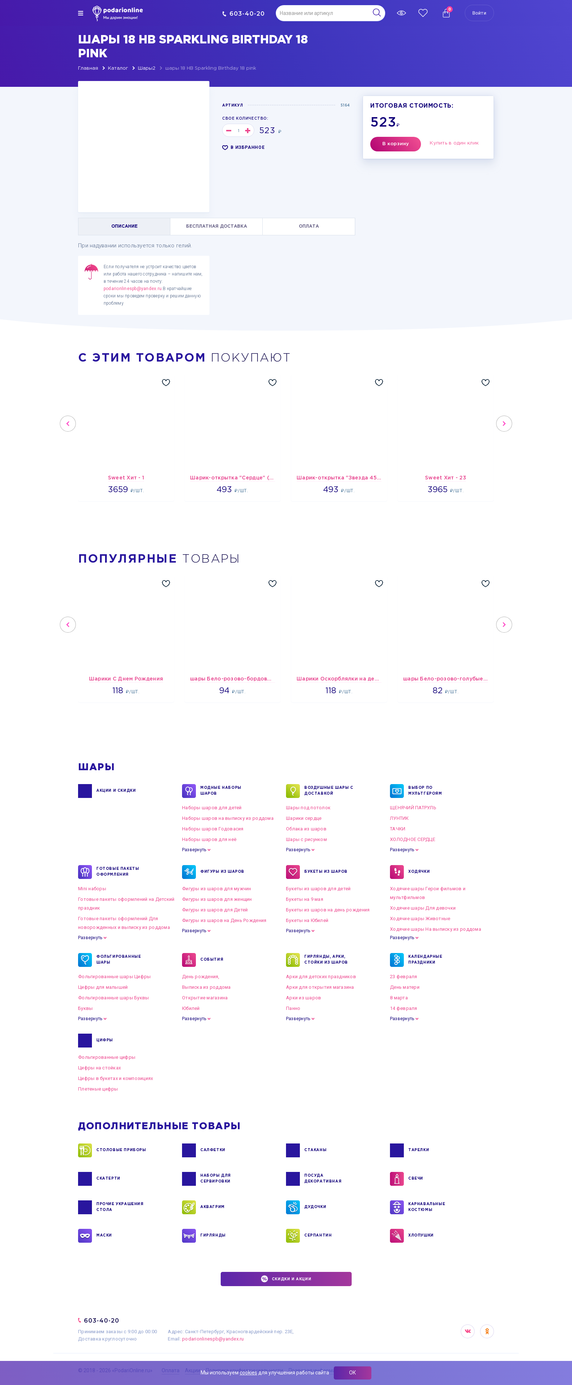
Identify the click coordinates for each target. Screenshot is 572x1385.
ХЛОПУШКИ (421, 1236)
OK (487, 1331)
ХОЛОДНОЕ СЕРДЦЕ (412, 839)
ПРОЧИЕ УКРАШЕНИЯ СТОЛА (120, 1207)
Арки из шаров (303, 997)
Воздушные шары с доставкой (328, 791)
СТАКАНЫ (315, 1150)
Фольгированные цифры (106, 1057)
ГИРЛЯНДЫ (213, 1236)
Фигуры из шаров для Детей (215, 910)
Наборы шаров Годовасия (213, 829)
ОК (352, 1373)
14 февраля (403, 1008)
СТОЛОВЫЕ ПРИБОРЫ (121, 1150)
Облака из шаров (306, 829)
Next (504, 424)
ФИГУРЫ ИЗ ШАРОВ (222, 872)
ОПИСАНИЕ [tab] (124, 226)
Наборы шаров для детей (212, 807)
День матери (405, 987)
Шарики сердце (303, 818)
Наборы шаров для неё (209, 839)
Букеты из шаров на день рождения (328, 910)
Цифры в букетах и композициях (115, 1078)
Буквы (85, 1008)
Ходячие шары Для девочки (423, 908)
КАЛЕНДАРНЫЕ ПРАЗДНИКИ (425, 960)
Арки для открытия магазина (320, 987)
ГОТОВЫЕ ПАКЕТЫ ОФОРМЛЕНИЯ (117, 872)
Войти (479, 13)
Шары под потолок (308, 807)
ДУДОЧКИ (315, 1207)
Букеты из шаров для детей (318, 888)
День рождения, (201, 976)
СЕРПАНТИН (318, 1236)
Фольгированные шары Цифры (114, 976)
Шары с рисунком (306, 839)
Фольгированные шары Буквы (113, 997)
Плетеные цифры (98, 1089)
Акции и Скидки (116, 791)
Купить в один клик (454, 143)
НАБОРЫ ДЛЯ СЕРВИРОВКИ (215, 1179)
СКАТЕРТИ (108, 1179)
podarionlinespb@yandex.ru (133, 288)
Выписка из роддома (206, 987)
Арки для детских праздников (321, 976)
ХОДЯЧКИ (419, 872)
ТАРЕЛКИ (418, 1150)
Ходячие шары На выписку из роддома (435, 929)
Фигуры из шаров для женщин (217, 899)
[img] (80, 13)
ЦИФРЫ (104, 1041)
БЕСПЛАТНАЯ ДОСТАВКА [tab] (216, 226)
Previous (68, 424)
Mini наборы (92, 888)
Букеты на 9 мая (304, 899)
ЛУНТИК (399, 818)
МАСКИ (104, 1236)
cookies (248, 1373)
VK (468, 1331)
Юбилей (191, 1008)
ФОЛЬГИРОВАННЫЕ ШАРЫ (118, 960)
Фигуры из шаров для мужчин (216, 888)
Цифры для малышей (103, 987)
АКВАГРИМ (212, 1207)
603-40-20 (243, 13)
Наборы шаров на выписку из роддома (228, 818)
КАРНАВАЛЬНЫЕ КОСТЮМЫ (426, 1207)
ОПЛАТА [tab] (309, 226)
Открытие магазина (205, 997)
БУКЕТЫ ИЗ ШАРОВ (326, 872)
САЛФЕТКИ (212, 1150)
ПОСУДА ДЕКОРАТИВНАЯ (322, 1179)
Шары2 (146, 68)
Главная (88, 68)
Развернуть (194, 849)
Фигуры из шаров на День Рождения (224, 920)
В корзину (395, 144)
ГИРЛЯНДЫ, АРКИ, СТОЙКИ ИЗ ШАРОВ (326, 960)
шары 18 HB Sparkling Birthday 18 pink (210, 68)
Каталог (118, 68)
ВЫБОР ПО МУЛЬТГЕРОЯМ (425, 791)
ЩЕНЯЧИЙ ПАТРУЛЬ (413, 807)
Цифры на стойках (99, 1067)
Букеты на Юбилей (307, 920)
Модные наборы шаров (220, 791)
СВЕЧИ (415, 1179)
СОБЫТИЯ (211, 960)
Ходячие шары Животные (420, 918)
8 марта (399, 997)
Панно (293, 1008)
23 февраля (403, 976)
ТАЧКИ (397, 829)
